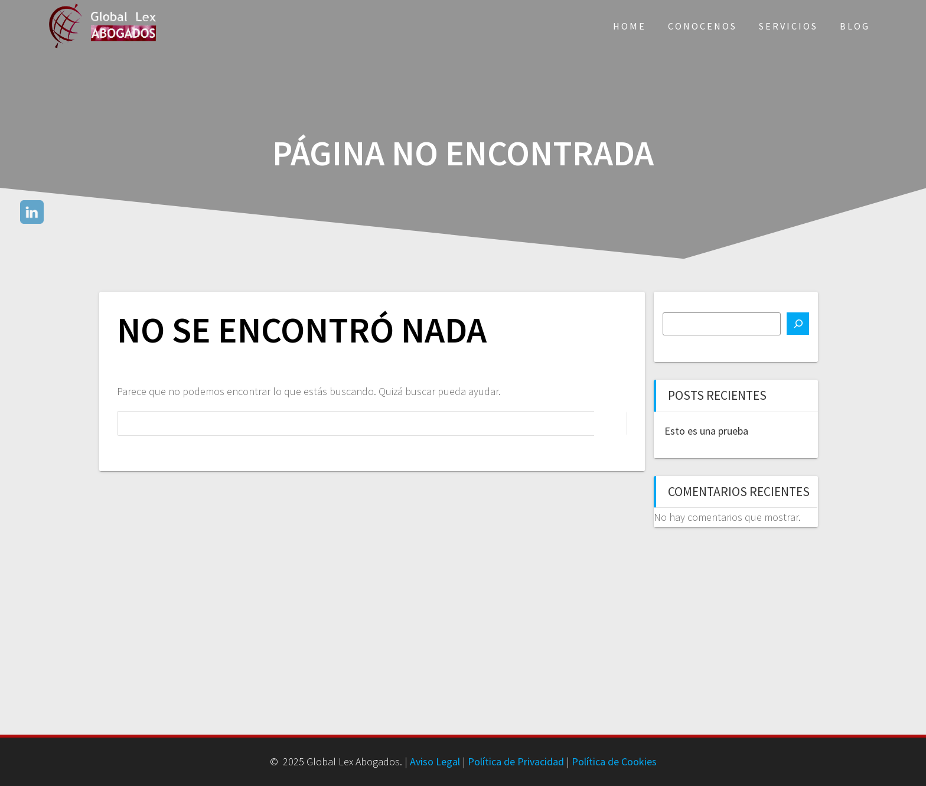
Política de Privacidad (516, 761)
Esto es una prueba (706, 431)
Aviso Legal (435, 761)
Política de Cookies (614, 761)
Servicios (788, 26)
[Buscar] (798, 323)
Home (629, 26)
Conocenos (702, 26)
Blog (855, 26)
